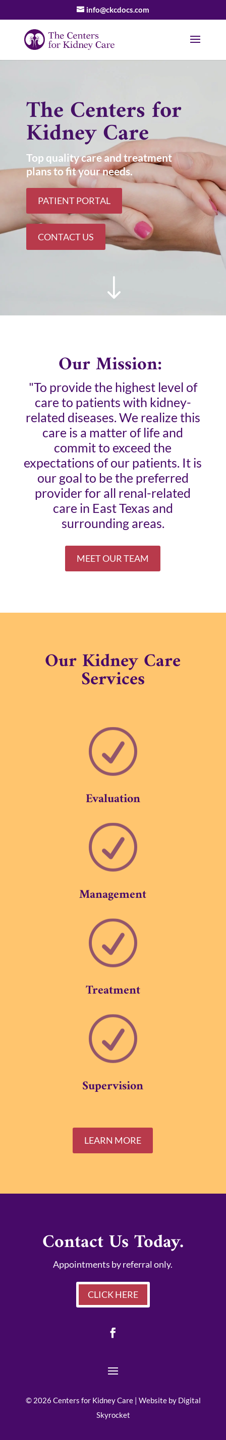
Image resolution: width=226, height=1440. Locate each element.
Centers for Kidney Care (93, 1400)
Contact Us (66, 236)
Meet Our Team (113, 558)
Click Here (113, 1294)
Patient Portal (74, 200)
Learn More (112, 1140)
